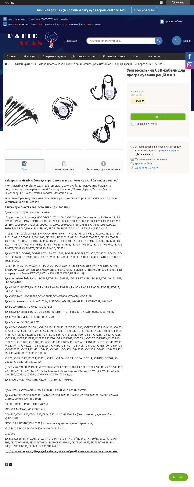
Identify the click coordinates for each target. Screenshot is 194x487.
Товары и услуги (52, 56)
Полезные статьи (114, 56)
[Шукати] (159, 41)
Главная (11, 56)
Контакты (154, 56)
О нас (136, 56)
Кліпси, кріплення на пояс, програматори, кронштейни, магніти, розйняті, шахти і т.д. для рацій (73, 64)
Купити (158, 116)
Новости (29, 56)
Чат (178, 477)
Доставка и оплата (83, 56)
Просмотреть (144, 10)
